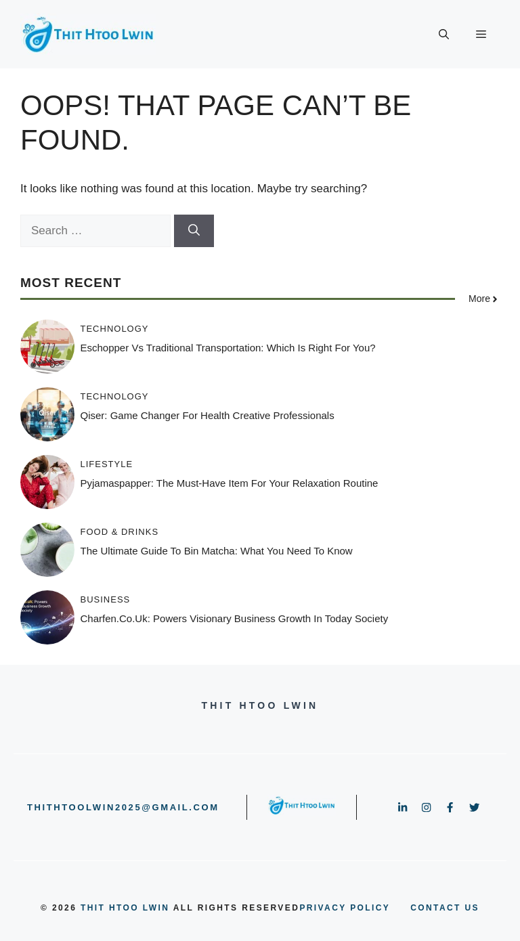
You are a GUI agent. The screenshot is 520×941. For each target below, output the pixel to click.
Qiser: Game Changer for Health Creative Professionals (207, 415)
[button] (443, 34)
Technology (115, 328)
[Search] (194, 231)
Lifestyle (107, 464)
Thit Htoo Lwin (125, 908)
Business (106, 599)
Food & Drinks (120, 531)
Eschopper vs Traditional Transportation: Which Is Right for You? (228, 347)
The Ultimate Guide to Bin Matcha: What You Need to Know (217, 550)
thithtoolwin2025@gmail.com (123, 807)
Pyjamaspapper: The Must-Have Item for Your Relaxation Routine (229, 483)
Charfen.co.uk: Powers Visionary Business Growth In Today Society (235, 618)
